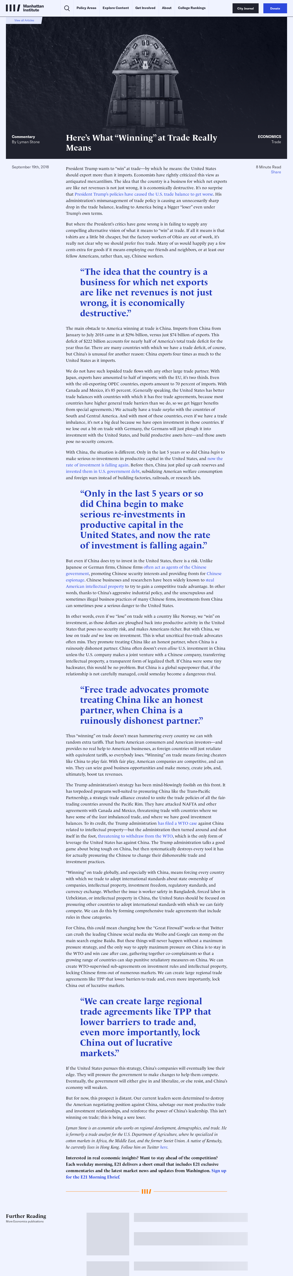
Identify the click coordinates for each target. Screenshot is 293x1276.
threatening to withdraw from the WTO (135, 835)
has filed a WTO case (177, 823)
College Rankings (192, 8)
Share (276, 172)
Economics (269, 136)
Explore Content (116, 8)
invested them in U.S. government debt (103, 471)
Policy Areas (86, 8)
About (167, 8)
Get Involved (145, 8)
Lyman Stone (28, 141)
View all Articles (24, 20)
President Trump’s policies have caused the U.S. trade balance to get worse (144, 194)
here (163, 1147)
